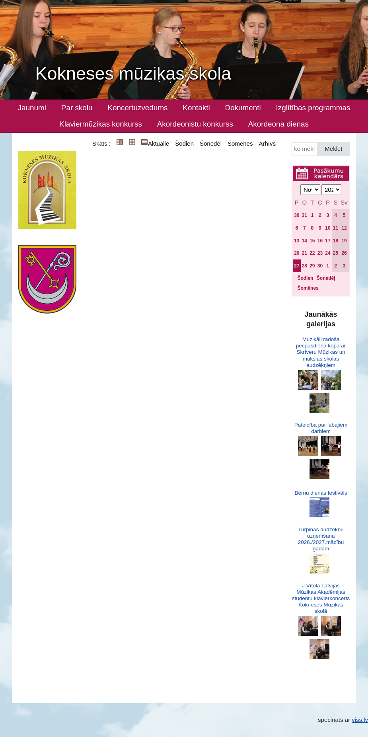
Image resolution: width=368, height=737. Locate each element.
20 (296, 253)
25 (335, 253)
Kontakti (196, 107)
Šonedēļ (211, 143)
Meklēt (333, 148)
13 (296, 241)
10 (327, 228)
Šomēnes (240, 143)
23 (320, 253)
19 (344, 241)
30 (296, 215)
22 (312, 253)
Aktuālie (158, 143)
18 (335, 241)
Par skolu (77, 107)
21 (304, 253)
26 (344, 253)
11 (335, 228)
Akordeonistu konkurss (195, 124)
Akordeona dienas (278, 124)
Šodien (184, 143)
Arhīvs (267, 143)
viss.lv (360, 719)
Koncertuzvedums (137, 107)
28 (304, 266)
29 (312, 266)
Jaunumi (32, 107)
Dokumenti (243, 107)
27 (296, 266)
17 (327, 241)
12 (344, 228)
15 (312, 241)
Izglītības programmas (313, 107)
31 (304, 215)
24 (327, 253)
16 (320, 241)
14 (304, 241)
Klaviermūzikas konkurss (100, 124)
